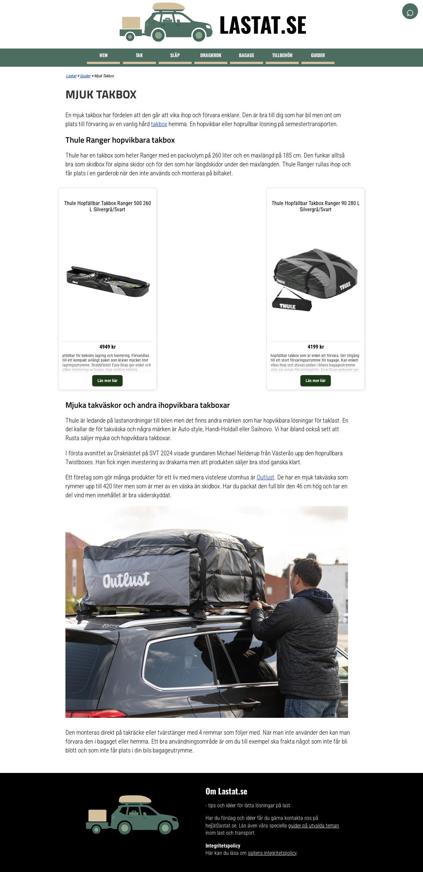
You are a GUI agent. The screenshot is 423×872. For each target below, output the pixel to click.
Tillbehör (282, 55)
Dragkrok (210, 55)
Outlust (265, 477)
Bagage (246, 55)
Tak (139, 55)
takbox (159, 124)
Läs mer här (107, 380)
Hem (103, 55)
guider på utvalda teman (313, 825)
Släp (175, 55)
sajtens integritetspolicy (272, 853)
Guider (318, 55)
